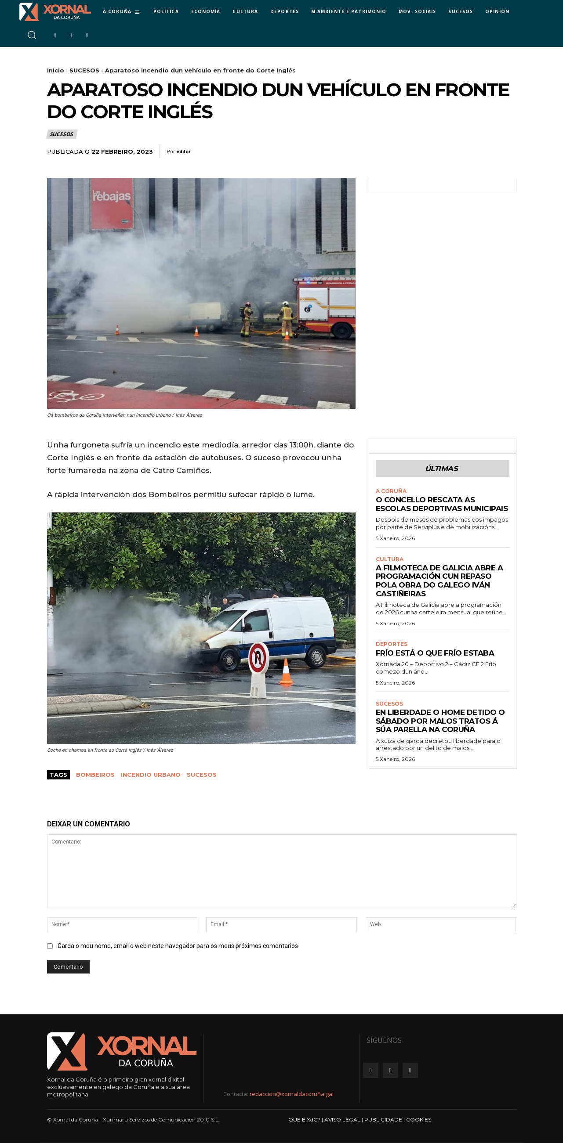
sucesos (202, 774)
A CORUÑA (391, 491)
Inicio (55, 70)
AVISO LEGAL (342, 1119)
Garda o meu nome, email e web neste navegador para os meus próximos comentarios (178, 945)
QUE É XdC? (304, 1119)
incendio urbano (151, 774)
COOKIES (418, 1119)
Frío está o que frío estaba (435, 653)
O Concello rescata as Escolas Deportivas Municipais (442, 504)
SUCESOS (84, 70)
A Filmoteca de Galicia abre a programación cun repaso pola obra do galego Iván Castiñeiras (439, 580)
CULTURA (389, 559)
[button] (31, 35)
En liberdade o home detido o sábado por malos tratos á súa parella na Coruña (440, 721)
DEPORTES (391, 645)
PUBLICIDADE (383, 1119)
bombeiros (95, 774)
